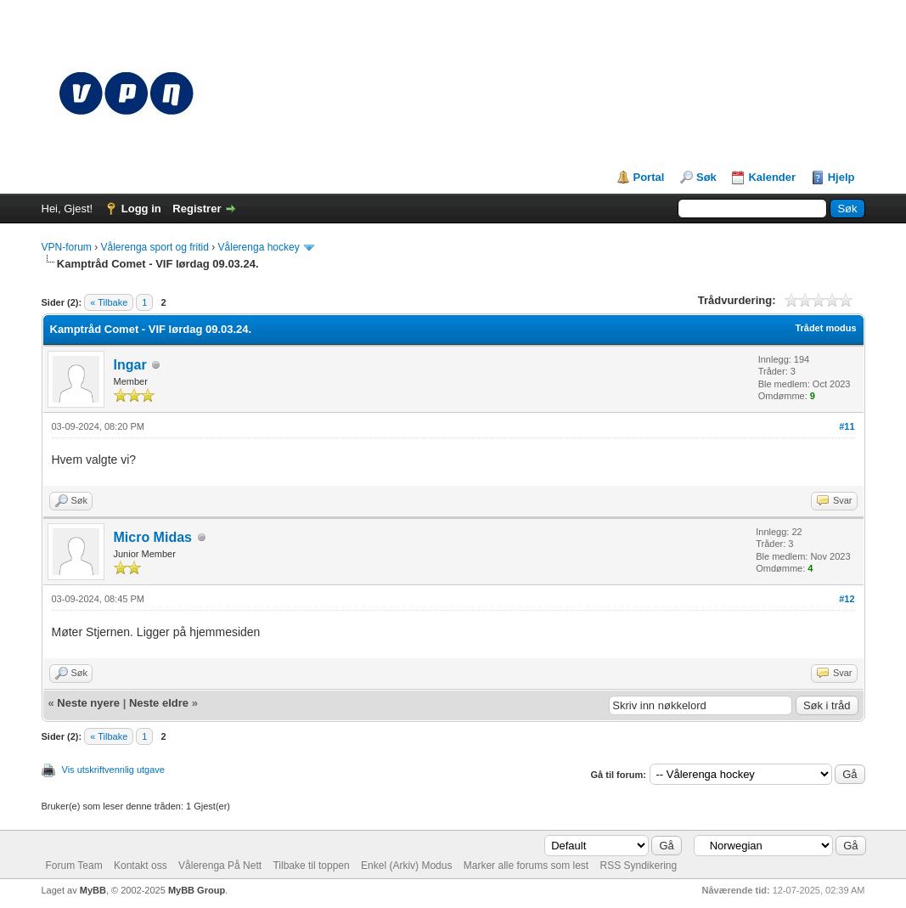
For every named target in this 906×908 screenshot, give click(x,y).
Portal (649, 177)
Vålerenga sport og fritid (155, 247)
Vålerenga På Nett (220, 865)
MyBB (93, 890)
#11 (846, 426)
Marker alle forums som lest (526, 865)
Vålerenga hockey (259, 247)
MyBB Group (196, 890)
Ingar (130, 365)
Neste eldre (159, 703)
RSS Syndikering (639, 865)
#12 (846, 599)
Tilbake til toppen (311, 865)
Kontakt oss (140, 865)
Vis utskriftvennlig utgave (113, 769)
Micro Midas (153, 537)
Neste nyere (88, 703)
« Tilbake (108, 302)
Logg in (141, 208)
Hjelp (841, 177)
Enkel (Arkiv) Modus (406, 865)
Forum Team (74, 865)
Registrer (196, 208)
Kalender (772, 177)
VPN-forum (67, 247)
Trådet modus (825, 328)
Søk (706, 177)
